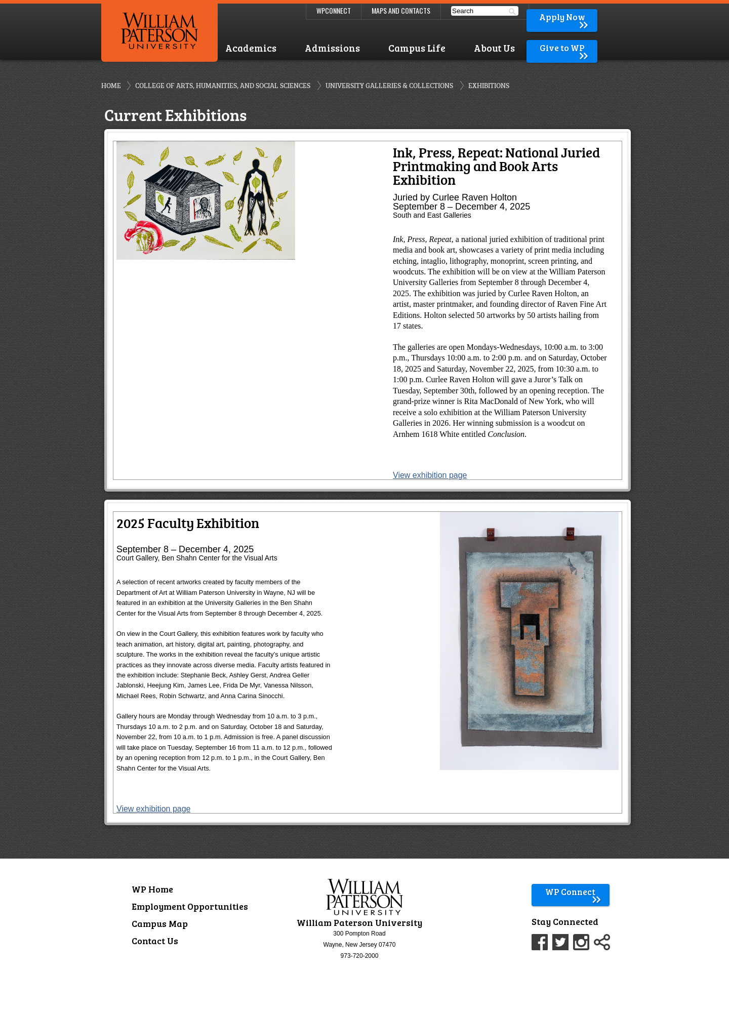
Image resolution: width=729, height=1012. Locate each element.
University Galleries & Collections (389, 85)
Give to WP (565, 48)
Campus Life (417, 48)
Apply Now (564, 17)
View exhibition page (430, 475)
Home (111, 85)
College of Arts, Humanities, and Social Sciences (222, 85)
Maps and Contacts (401, 10)
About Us (494, 48)
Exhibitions (488, 85)
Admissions (332, 48)
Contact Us (155, 941)
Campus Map (160, 923)
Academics (250, 48)
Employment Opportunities (190, 906)
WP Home (152, 889)
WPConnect (333, 10)
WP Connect (573, 892)
